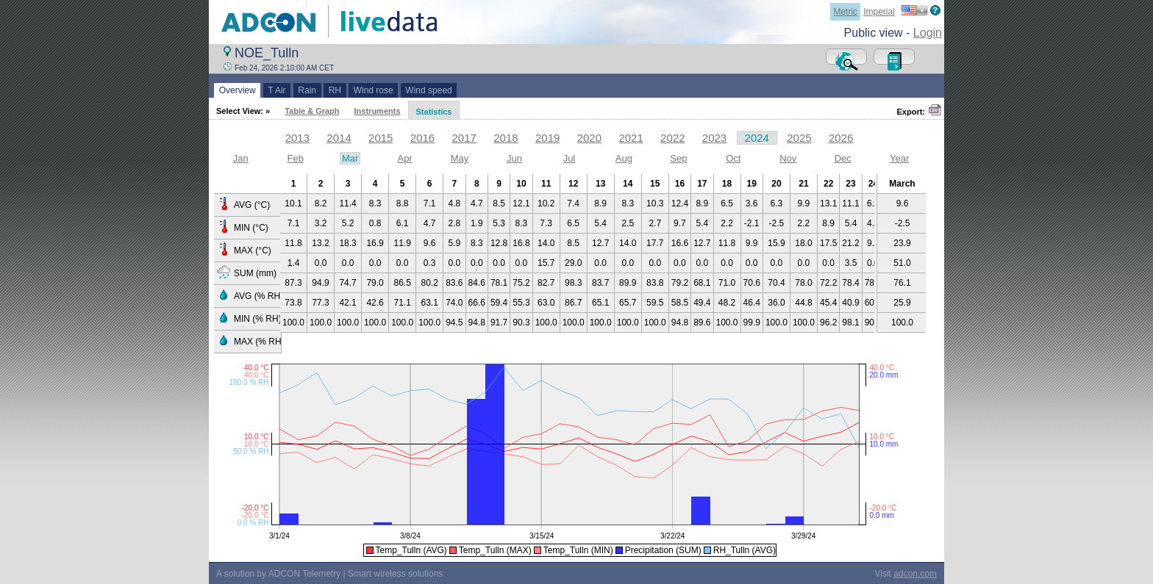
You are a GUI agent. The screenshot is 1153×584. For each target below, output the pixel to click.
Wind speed (429, 90)
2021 (630, 137)
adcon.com (915, 574)
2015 (380, 137)
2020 (589, 137)
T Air (277, 90)
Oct (733, 158)
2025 (799, 137)
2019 (547, 137)
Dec (843, 158)
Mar (350, 158)
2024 (757, 137)
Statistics (434, 111)
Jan (241, 158)
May (460, 158)
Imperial (879, 12)
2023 (714, 137)
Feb (295, 158)
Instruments (377, 111)
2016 (422, 137)
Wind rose (373, 90)
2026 (841, 137)
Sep (678, 158)
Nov (787, 158)
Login (927, 32)
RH (335, 90)
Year (899, 158)
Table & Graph (312, 111)
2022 (672, 137)
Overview (237, 90)
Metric (845, 12)
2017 (464, 137)
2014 (338, 137)
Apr (404, 158)
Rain (307, 90)
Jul (569, 158)
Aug (623, 158)
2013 (297, 137)
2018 (505, 137)
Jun (514, 158)
